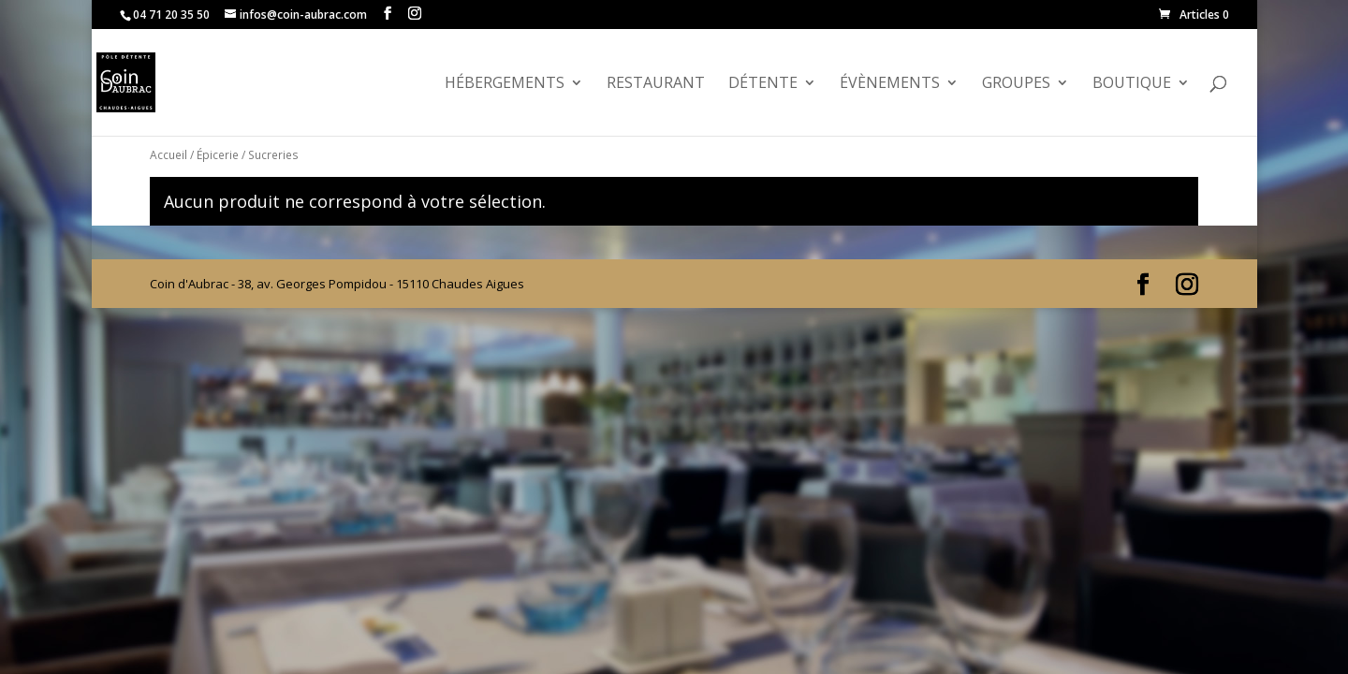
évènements (890, 84)
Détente (763, 84)
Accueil (168, 155)
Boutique (1131, 84)
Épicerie (218, 155)
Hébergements (504, 84)
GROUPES (1016, 84)
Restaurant (656, 84)
